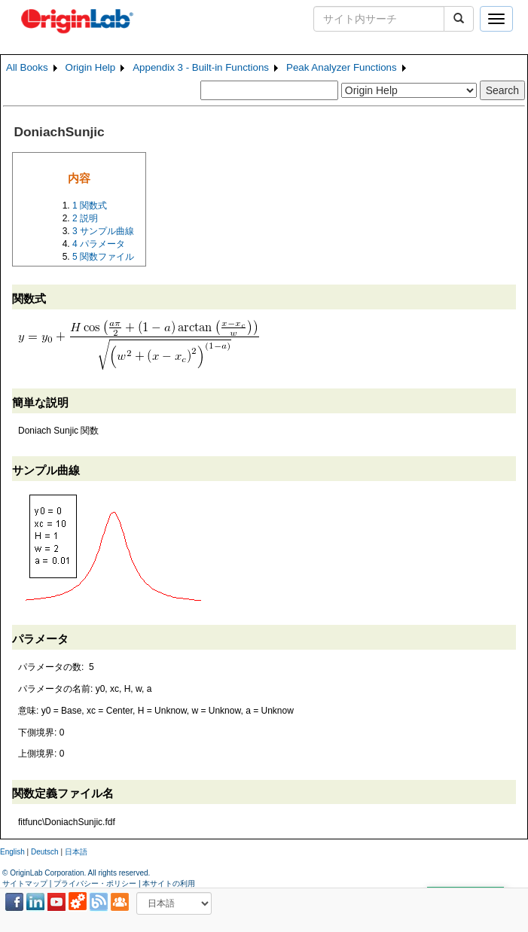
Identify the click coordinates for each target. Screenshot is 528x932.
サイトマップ (24, 883)
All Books (27, 67)
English (12, 852)
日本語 (76, 852)
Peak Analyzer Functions (341, 67)
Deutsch (45, 852)
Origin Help (91, 67)
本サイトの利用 (168, 883)
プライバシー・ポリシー (94, 883)
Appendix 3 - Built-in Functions (201, 67)
